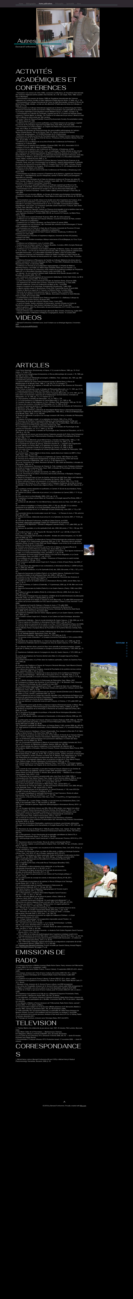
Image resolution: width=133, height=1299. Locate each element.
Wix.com (83, 1106)
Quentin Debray (64, 945)
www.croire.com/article (32, 522)
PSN (21, 947)
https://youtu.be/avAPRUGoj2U (27, 326)
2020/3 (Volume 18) (29, 947)
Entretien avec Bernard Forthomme (31, 945)
